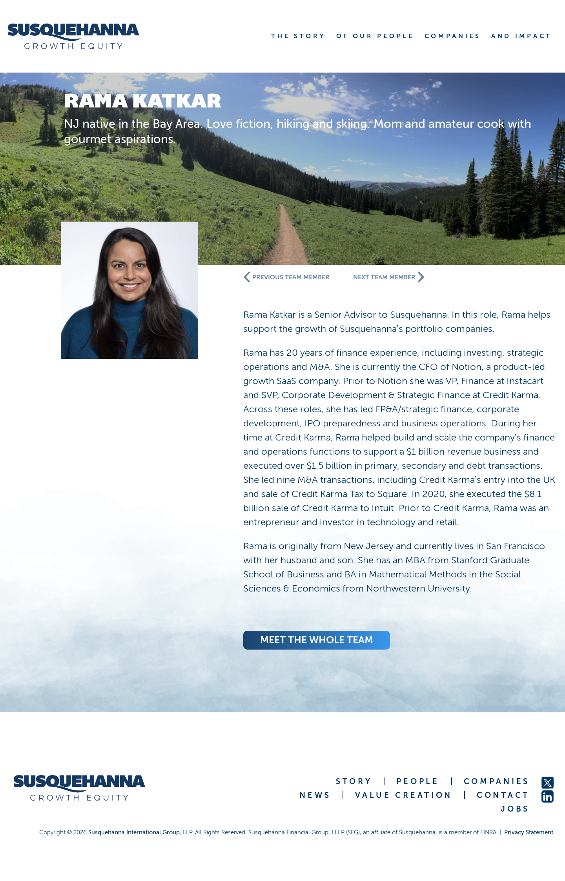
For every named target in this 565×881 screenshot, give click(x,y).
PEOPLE (417, 781)
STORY (354, 781)
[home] (83, 36)
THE (298, 36)
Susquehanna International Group (134, 832)
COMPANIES (497, 781)
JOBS (515, 809)
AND (521, 36)
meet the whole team (316, 640)
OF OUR (375, 36)
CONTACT (503, 795)
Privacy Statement (528, 832)
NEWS (315, 795)
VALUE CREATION (403, 795)
